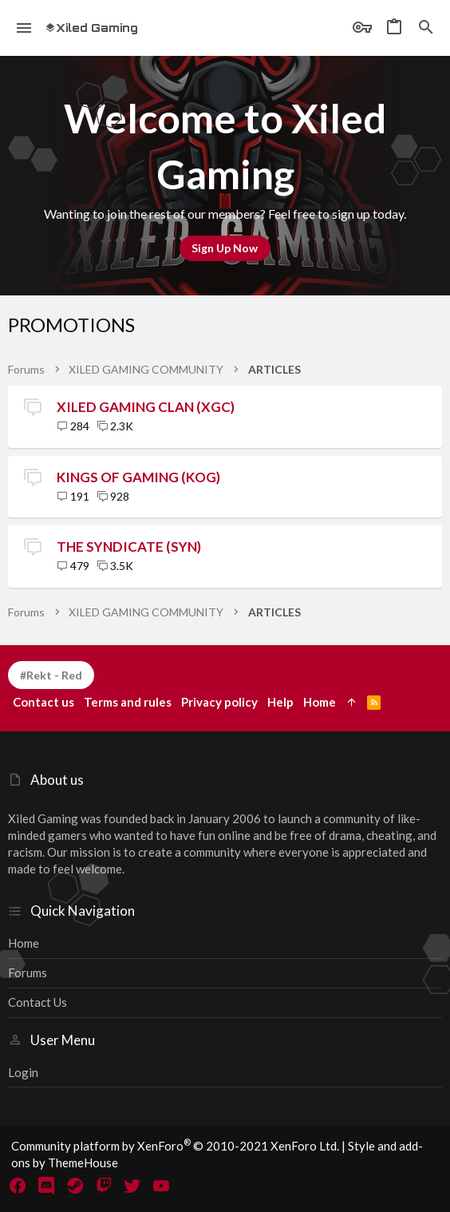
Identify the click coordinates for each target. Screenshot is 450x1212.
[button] (24, 28)
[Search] (426, 28)
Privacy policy (219, 702)
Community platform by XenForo (175, 1146)
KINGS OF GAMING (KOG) (138, 477)
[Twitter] (132, 1185)
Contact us (37, 1002)
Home (23, 943)
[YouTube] (161, 1185)
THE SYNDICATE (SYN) (129, 546)
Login (23, 1072)
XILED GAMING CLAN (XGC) (146, 406)
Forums (27, 972)
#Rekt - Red (51, 675)
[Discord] (46, 1185)
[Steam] (75, 1185)
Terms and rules (128, 702)
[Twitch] (103, 1185)
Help (280, 702)
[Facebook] (17, 1185)
